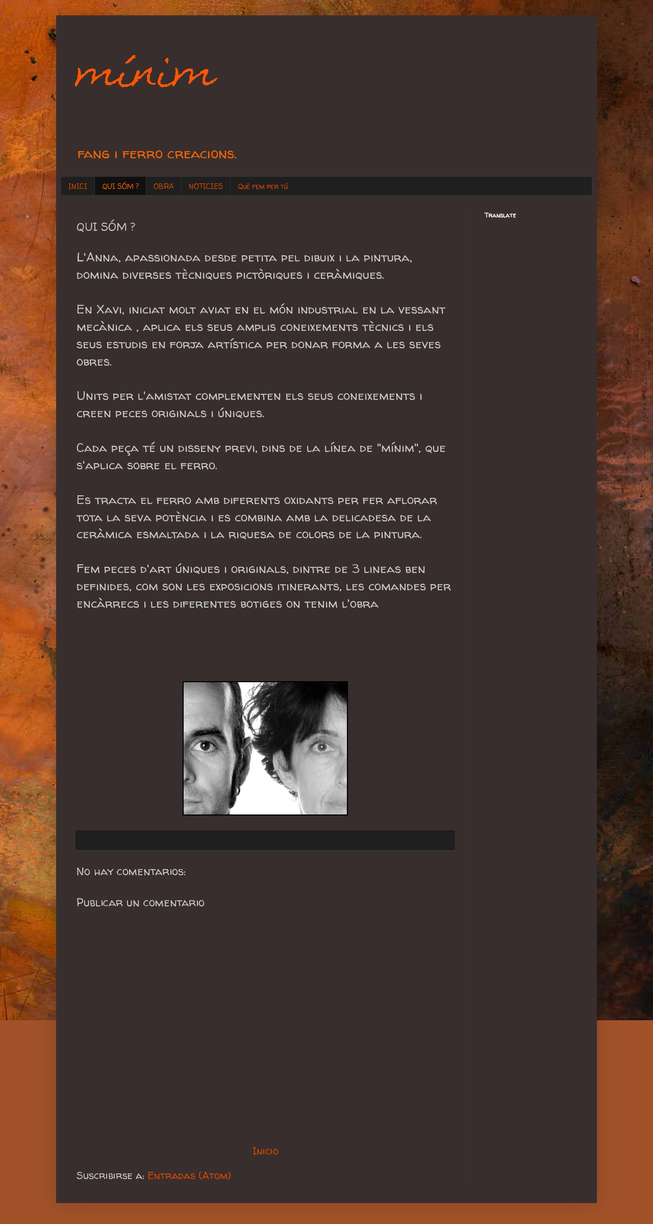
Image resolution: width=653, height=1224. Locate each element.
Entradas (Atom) (189, 1175)
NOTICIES (206, 186)
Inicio (266, 1151)
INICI (77, 186)
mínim (146, 75)
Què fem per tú (263, 186)
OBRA (164, 186)
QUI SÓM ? (120, 186)
